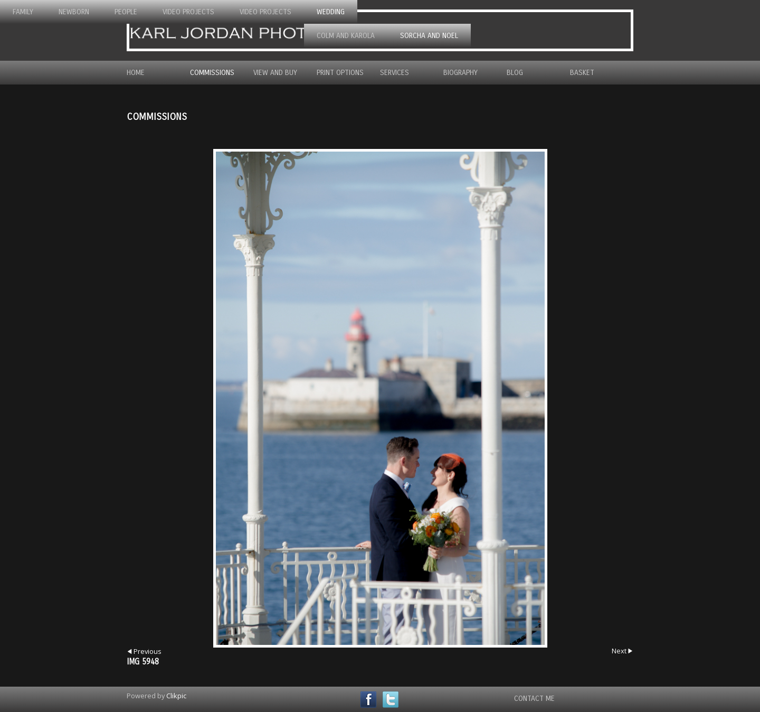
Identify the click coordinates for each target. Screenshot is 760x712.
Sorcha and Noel (429, 35)
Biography (460, 72)
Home (136, 72)
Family (23, 11)
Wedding (331, 11)
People (126, 11)
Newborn (74, 11)
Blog (515, 72)
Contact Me (534, 698)
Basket (582, 72)
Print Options (340, 72)
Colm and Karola (346, 35)
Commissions (212, 72)
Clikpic (176, 695)
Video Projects (188, 11)
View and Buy (275, 72)
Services (394, 72)
